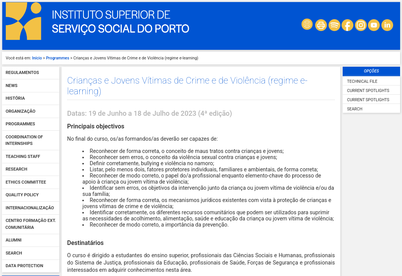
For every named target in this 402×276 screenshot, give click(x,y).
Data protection (24, 104)
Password (17, 148)
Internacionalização (30, 46)
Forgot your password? (30, 174)
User (11, 132)
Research (16, 7)
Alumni (14, 78)
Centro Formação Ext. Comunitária (30, 63)
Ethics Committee (26, 20)
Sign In (31, 165)
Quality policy (22, 33)
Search (14, 91)
